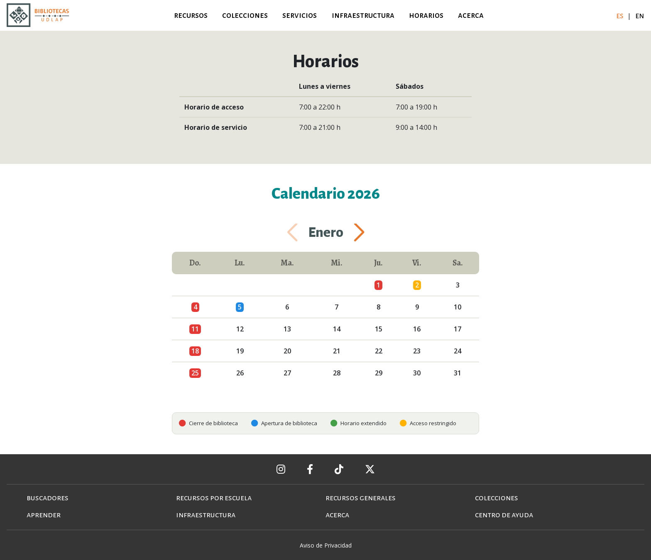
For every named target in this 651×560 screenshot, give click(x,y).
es (620, 15)
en (639, 15)
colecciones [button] (245, 15)
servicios (299, 15)
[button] (349, 233)
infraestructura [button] (363, 15)
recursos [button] (191, 15)
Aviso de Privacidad (326, 545)
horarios (426, 15)
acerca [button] (471, 15)
